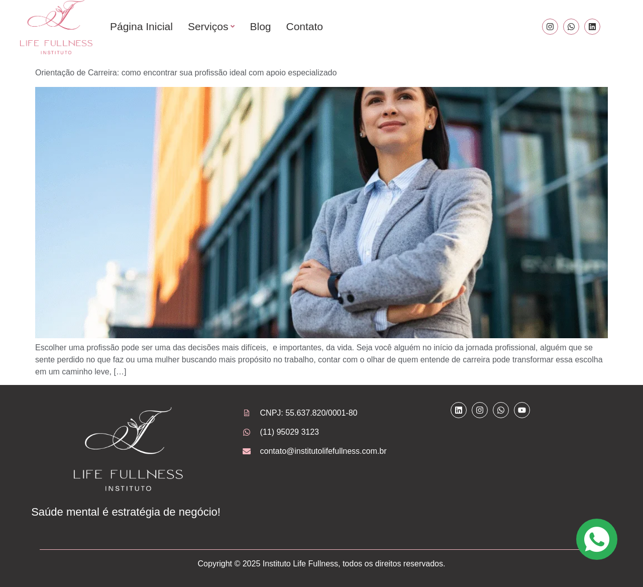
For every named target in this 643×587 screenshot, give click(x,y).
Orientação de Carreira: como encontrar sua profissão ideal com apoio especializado (186, 72)
